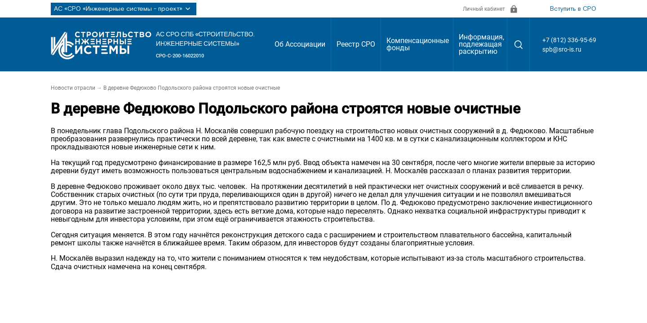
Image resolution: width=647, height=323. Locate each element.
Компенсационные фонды (417, 44)
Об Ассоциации (300, 44)
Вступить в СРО (573, 9)
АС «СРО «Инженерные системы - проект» (123, 9)
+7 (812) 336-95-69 (569, 40)
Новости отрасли (73, 88)
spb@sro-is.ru (561, 49)
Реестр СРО (356, 44)
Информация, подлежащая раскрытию (481, 44)
